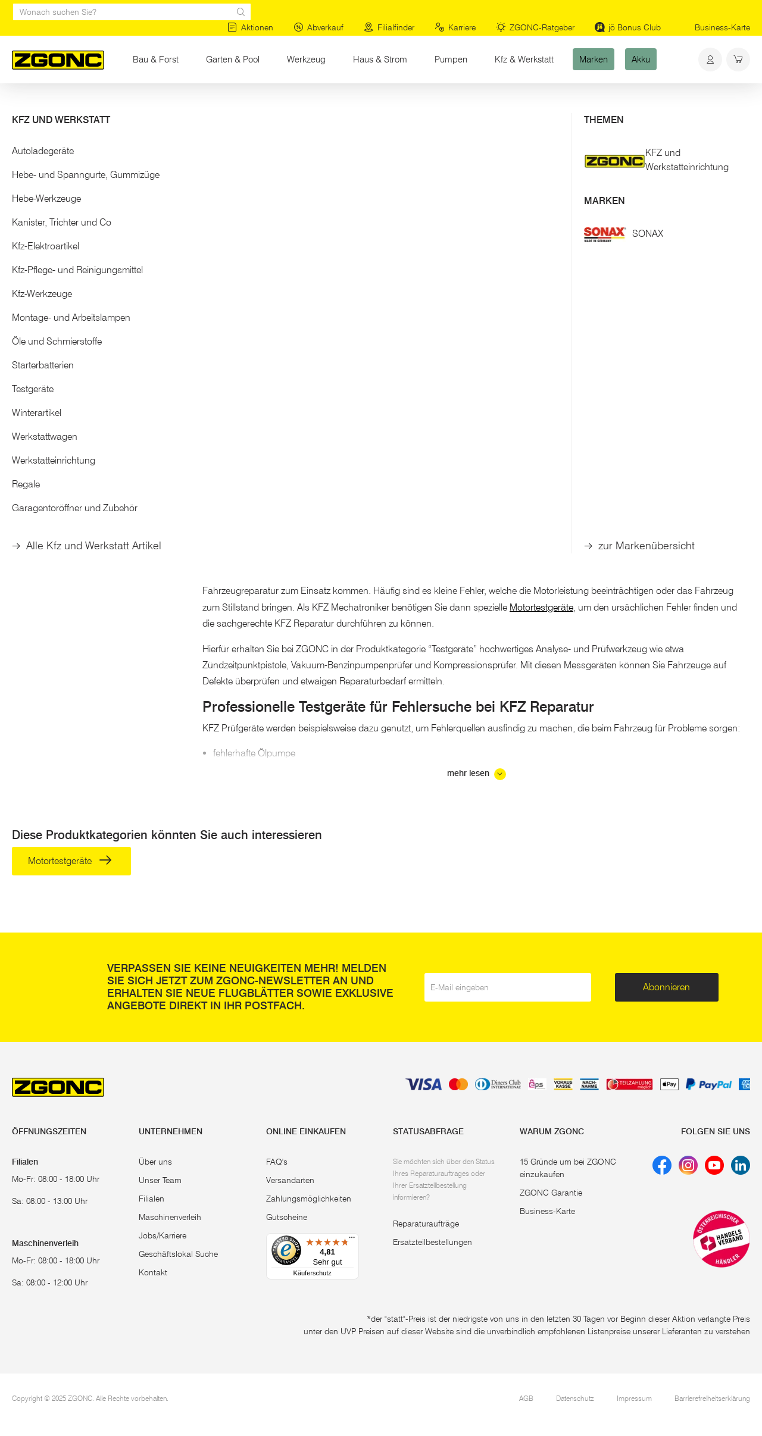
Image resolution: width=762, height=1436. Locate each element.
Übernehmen (95, 350)
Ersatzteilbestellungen (432, 1242)
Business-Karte (722, 27)
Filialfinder (389, 27)
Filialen (151, 1198)
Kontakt (153, 1272)
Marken (593, 59)
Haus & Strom (380, 59)
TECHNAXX (243, 336)
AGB (526, 1398)
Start (20, 106)
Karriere (455, 27)
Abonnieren (666, 987)
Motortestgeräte (65, 180)
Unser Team (160, 1180)
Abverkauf (318, 27)
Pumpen (451, 59)
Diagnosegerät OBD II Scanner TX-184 (259, 375)
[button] (95, 154)
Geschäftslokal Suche (178, 1254)
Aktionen (250, 27)
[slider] (24, 283)
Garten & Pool (233, 59)
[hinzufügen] (294, 415)
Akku (641, 59)
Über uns (155, 1161)
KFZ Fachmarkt (712, 495)
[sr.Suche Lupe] (241, 12)
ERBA (372, 336)
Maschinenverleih (170, 1217)
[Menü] (352, 1240)
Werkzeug (306, 59)
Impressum (634, 1398)
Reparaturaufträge (426, 1223)
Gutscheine (286, 1217)
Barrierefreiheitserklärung (712, 1398)
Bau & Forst (156, 59)
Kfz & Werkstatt (524, 59)
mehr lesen (476, 774)
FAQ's (277, 1161)
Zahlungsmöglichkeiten (308, 1198)
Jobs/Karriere (162, 1235)
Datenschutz (575, 1398)
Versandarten (290, 1180)
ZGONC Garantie (551, 1192)
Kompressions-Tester (400, 370)
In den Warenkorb (244, 415)
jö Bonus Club (628, 27)
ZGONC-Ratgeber (535, 27)
